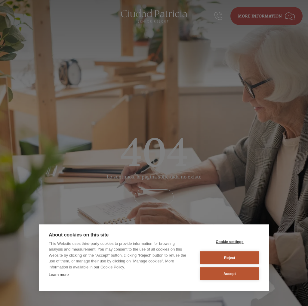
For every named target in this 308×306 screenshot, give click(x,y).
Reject (229, 257)
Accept (229, 273)
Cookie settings (229, 241)
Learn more (59, 274)
